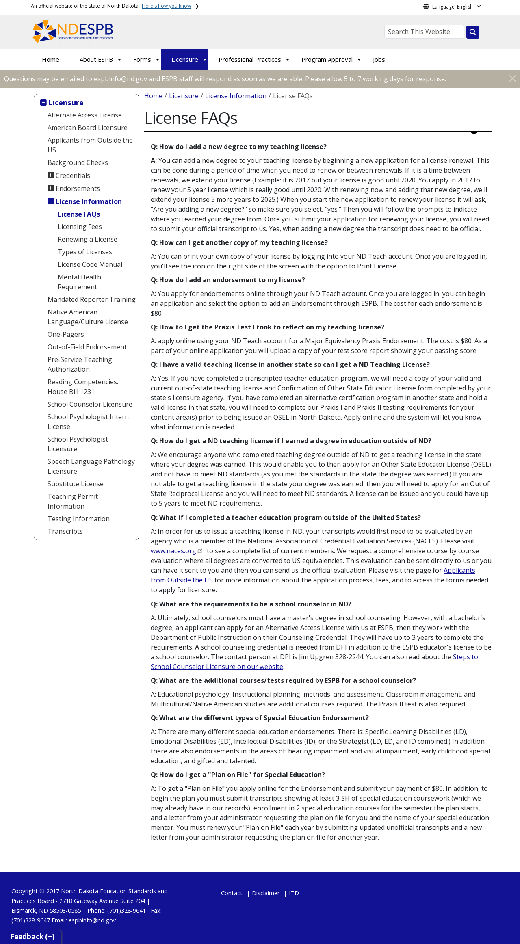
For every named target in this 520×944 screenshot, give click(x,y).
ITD (294, 893)
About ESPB (96, 59)
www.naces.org (173, 550)
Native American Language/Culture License (88, 316)
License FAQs (79, 214)
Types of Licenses (85, 251)
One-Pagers (66, 334)
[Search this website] (472, 32)
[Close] (512, 78)
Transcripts (65, 531)
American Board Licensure (88, 127)
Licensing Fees (80, 226)
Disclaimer (266, 893)
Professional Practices (250, 59)
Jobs (379, 59)
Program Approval (327, 59)
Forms (142, 59)
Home (50, 59)
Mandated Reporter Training (92, 299)
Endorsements (78, 188)
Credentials (73, 175)
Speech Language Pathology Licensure (91, 466)
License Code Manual (90, 264)
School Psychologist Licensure (78, 444)
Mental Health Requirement (79, 282)
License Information (89, 201)
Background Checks (78, 162)
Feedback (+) (32, 936)
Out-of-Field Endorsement (87, 346)
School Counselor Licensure (90, 404)
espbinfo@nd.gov (92, 920)
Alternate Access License (85, 114)
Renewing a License (87, 239)
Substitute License (76, 483)
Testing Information (79, 518)
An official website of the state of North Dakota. (111, 5)
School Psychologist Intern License (88, 421)
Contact (232, 893)
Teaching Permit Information (73, 501)
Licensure (184, 59)
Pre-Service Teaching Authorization (80, 364)
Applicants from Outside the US (90, 145)
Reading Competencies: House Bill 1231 (83, 386)
